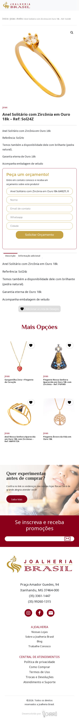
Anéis (20, 18)
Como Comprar (39, 667)
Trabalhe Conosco (39, 646)
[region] (39, 490)
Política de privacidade (39, 662)
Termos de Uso (39, 672)
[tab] (10, 255)
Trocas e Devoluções (40, 677)
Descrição (10, 255)
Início (5, 18)
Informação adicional (29, 255)
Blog (39, 641)
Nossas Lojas (39, 632)
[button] (72, 32)
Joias (12, 18)
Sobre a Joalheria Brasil (39, 636)
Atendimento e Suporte (39, 682)
